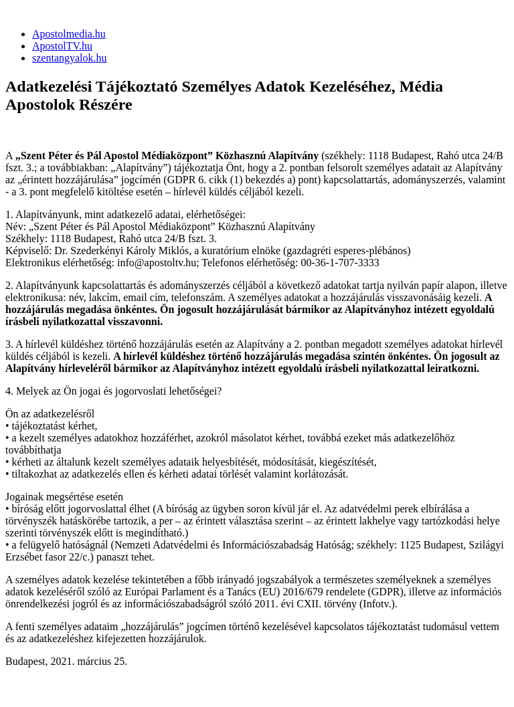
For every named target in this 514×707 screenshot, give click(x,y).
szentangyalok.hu (69, 58)
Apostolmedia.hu (69, 33)
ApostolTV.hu (62, 46)
